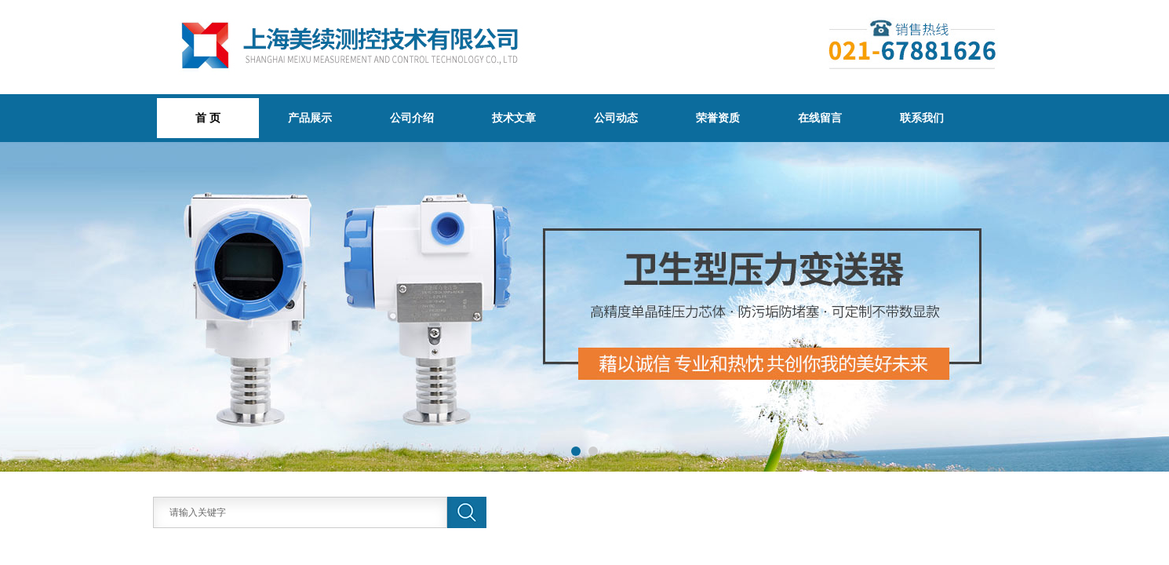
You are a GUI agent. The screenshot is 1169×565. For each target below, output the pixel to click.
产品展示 (310, 117)
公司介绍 (412, 117)
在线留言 (820, 117)
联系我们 (922, 117)
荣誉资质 (718, 117)
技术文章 (514, 117)
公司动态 (616, 117)
